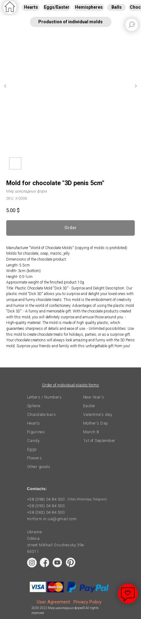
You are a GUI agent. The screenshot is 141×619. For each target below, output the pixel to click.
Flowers (34, 458)
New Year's (93, 397)
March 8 (91, 432)
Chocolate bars (41, 414)
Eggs (32, 449)
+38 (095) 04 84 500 (46, 505)
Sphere (33, 405)
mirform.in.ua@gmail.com (52, 519)
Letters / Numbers (44, 397)
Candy (33, 440)
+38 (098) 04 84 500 (46, 499)
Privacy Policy (87, 602)
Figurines (36, 432)
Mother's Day (95, 423)
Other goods (38, 466)
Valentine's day (97, 414)
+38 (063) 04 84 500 (46, 512)
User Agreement (53, 602)
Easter (89, 405)
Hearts (33, 423)
